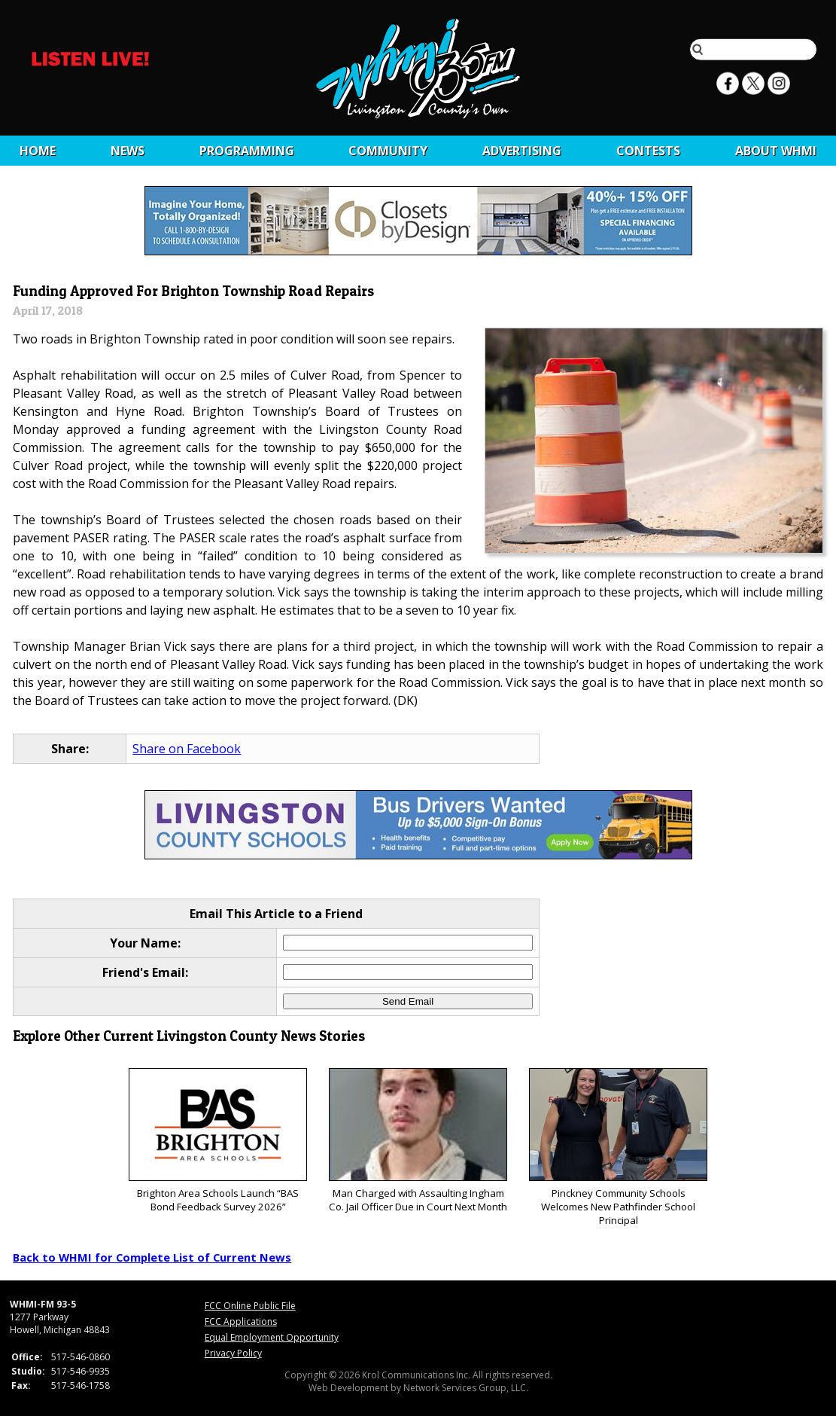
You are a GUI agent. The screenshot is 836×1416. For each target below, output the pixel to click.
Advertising (521, 150)
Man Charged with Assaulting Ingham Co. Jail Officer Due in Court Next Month (418, 1140)
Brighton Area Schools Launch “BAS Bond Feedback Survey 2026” (218, 1140)
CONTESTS (648, 150)
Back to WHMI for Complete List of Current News (152, 1257)
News (127, 150)
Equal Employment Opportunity (272, 1337)
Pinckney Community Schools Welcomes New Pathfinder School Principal (618, 1147)
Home (38, 150)
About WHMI (775, 150)
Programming (246, 150)
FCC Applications (241, 1321)
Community (387, 150)
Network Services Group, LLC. (465, 1387)
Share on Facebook (186, 748)
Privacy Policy (233, 1353)
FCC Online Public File (250, 1305)
